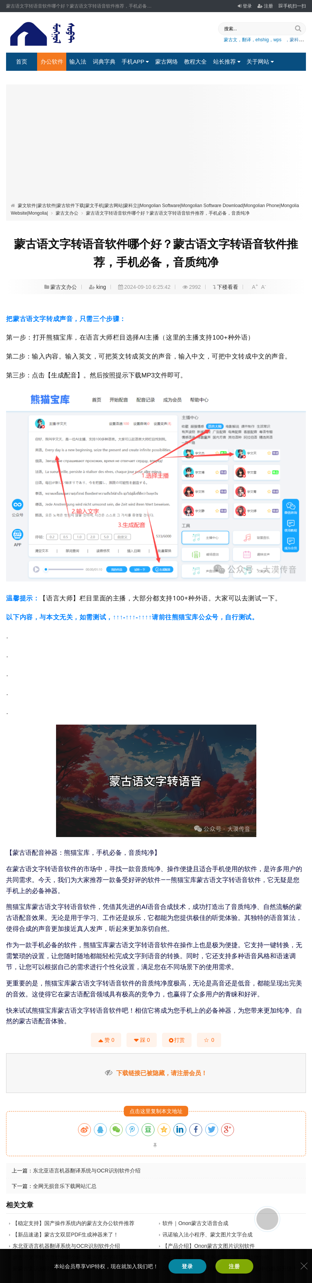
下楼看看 (227, 287)
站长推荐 (226, 61)
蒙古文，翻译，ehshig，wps (253, 39)
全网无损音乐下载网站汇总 (65, 1186)
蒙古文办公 (67, 213)
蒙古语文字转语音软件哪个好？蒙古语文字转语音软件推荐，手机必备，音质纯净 (168, 213)
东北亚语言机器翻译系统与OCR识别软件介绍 (86, 1171)
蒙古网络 (166, 61)
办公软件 (52, 61)
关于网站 (260, 61)
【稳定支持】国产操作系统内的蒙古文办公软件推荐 (73, 1223)
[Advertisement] (156, 145)
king (101, 287)
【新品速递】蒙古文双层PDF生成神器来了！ (65, 1235)
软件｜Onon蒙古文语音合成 (195, 1223)
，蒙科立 (294, 39)
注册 (265, 6)
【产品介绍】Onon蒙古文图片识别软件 (208, 1246)
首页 (21, 61)
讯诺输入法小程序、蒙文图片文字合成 (207, 1235)
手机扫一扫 (292, 6)
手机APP (135, 61)
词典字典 (104, 61)
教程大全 (195, 61)
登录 (245, 6)
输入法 (77, 61)
